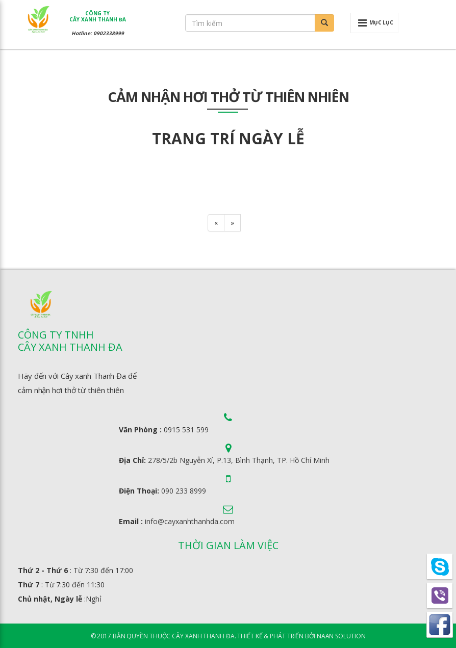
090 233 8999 (183, 491)
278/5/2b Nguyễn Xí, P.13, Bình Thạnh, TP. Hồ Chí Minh (239, 460)
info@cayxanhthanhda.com (190, 521)
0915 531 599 (186, 429)
